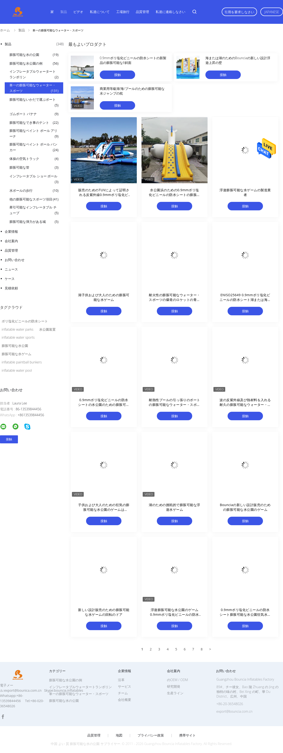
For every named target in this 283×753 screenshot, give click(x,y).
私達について (100, 11)
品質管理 (142, 11)
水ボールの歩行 (33, 190)
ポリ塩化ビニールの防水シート (25, 321)
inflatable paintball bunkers (22, 362)
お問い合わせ (15, 260)
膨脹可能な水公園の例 (33, 63)
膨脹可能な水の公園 (33, 55)
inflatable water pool (17, 370)
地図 (119, 735)
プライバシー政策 (150, 735)
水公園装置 (47, 329)
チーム (123, 693)
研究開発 (173, 686)
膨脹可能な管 (33, 167)
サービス (124, 686)
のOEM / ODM (177, 680)
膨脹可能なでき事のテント (33, 122)
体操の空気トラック (33, 159)
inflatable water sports (18, 337)
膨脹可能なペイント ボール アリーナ (33, 133)
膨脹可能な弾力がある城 (33, 222)
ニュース (11, 269)
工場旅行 (122, 11)
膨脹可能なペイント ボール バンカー (33, 147)
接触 (117, 74)
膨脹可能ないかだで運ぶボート (33, 102)
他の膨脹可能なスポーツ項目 (33, 199)
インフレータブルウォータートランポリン (33, 74)
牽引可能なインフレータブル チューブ (33, 210)
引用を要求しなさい (239, 12)
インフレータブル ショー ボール (33, 179)
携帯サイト (187, 735)
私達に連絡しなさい (170, 11)
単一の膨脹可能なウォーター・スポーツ (33, 88)
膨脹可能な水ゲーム (16, 354)
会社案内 (11, 241)
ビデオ (78, 11)
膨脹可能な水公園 (15, 345)
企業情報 (11, 231)
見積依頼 (11, 288)
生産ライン (175, 693)
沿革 (121, 680)
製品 (63, 11)
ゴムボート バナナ (33, 114)
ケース (10, 278)
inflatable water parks (17, 329)
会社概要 (124, 699)
